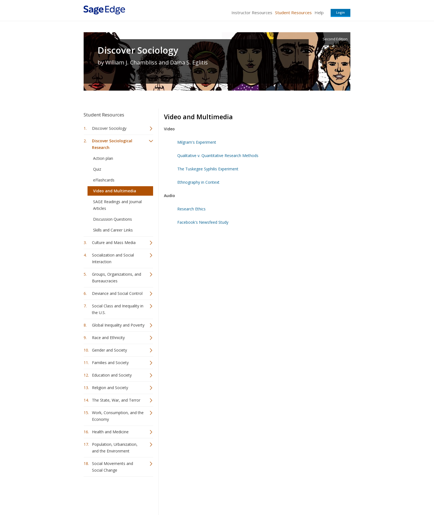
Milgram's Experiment (196, 142)
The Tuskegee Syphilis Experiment (207, 168)
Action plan (103, 158)
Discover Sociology (138, 50)
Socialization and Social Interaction (113, 258)
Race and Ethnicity (108, 337)
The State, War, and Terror (116, 400)
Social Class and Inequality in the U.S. (117, 309)
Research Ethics (191, 209)
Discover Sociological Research (112, 144)
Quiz (97, 169)
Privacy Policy (313, 494)
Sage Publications (115, 494)
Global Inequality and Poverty (118, 325)
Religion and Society (110, 387)
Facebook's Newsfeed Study (202, 222)
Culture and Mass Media (114, 242)
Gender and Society (109, 350)
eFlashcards (103, 180)
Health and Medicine (110, 431)
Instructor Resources (251, 12)
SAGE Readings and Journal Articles (117, 205)
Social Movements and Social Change (112, 467)
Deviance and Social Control (117, 293)
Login (340, 12)
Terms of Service (248, 494)
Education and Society (112, 375)
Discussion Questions (112, 219)
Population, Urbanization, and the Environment (115, 448)
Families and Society (110, 362)
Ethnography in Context (198, 182)
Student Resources (293, 12)
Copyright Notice (283, 494)
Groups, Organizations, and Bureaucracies (116, 277)
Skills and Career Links (113, 230)
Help (319, 12)
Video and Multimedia (114, 190)
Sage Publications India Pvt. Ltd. (164, 494)
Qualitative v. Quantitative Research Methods (217, 155)
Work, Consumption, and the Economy (118, 416)
